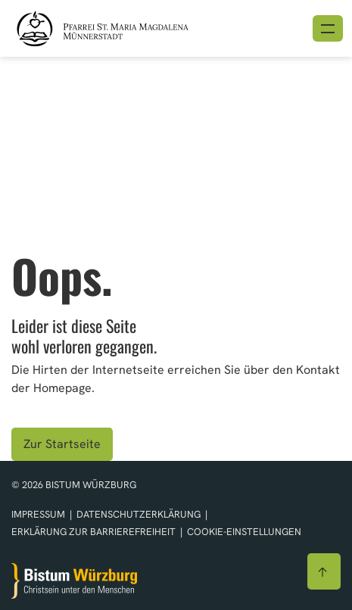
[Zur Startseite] (74, 581)
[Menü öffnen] (328, 28)
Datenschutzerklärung (139, 514)
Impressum (39, 514)
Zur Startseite (62, 444)
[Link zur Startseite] (122, 27)
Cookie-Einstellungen (244, 531)
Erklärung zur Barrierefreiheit (93, 531)
